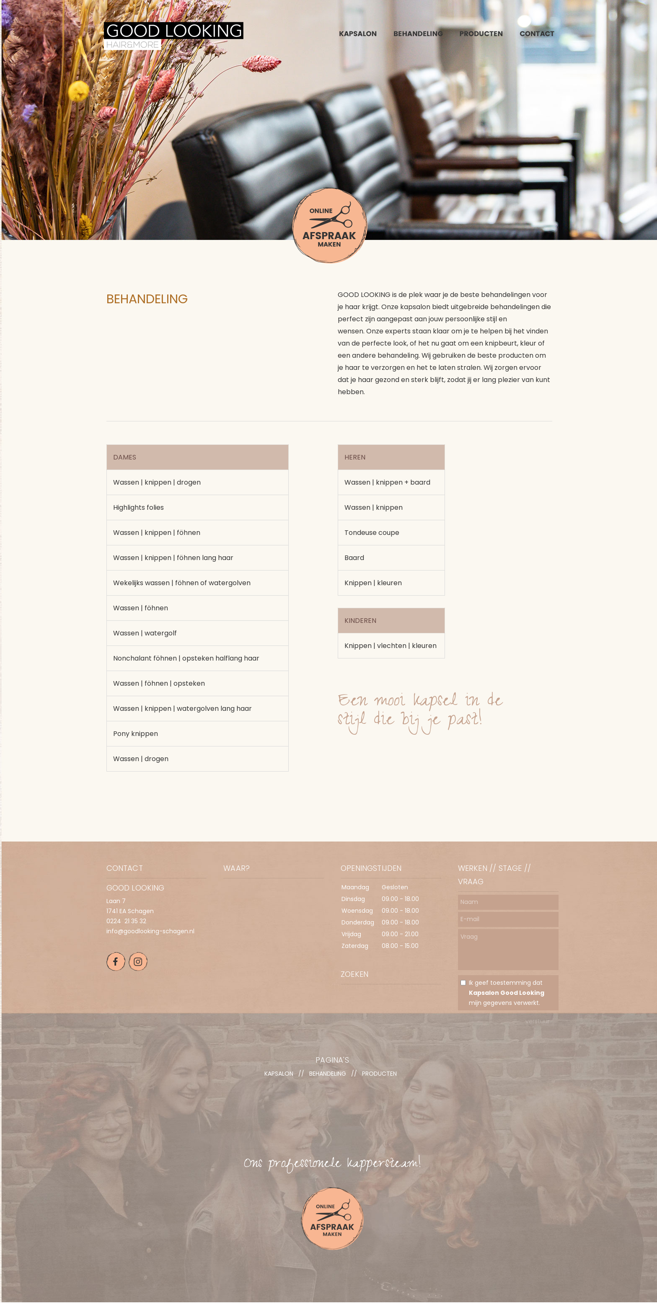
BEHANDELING (327, 1073)
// (301, 1073)
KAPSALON (278, 1073)
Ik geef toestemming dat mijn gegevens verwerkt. (506, 993)
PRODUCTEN (379, 1073)
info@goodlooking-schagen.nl (150, 931)
